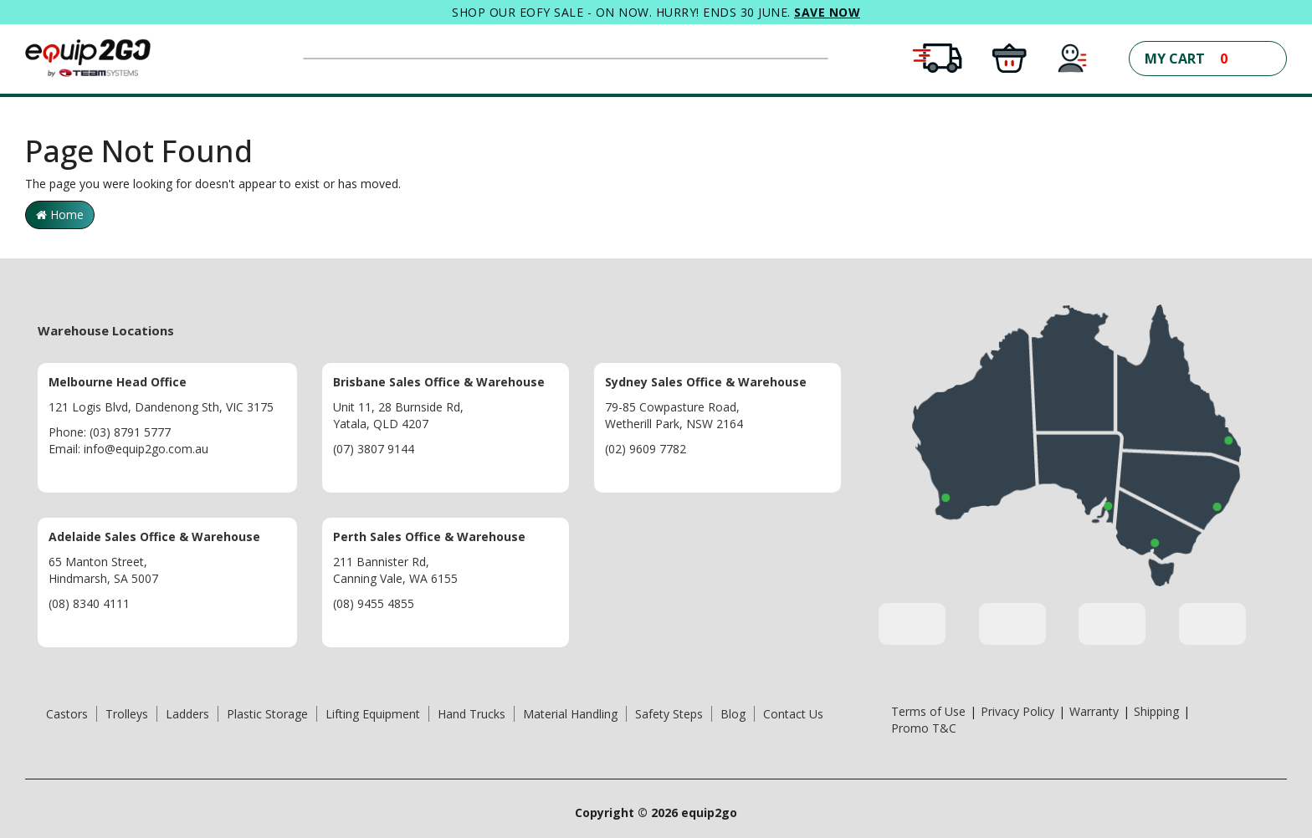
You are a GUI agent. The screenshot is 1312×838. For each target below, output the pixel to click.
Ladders (187, 714)
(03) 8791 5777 (130, 432)
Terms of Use (928, 711)
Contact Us (793, 714)
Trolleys (126, 714)
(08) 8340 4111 (89, 603)
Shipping (1156, 711)
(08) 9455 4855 (373, 603)
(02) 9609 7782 (645, 449)
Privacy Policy (1017, 711)
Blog (733, 714)
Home (60, 214)
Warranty (1094, 711)
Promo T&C (923, 728)
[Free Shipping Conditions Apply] (937, 56)
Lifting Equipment (372, 714)
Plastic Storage (267, 714)
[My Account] (1073, 56)
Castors (67, 714)
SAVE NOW (827, 12)
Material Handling (570, 714)
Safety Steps (669, 714)
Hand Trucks (471, 714)
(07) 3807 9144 (373, 449)
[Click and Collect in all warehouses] (1009, 56)
